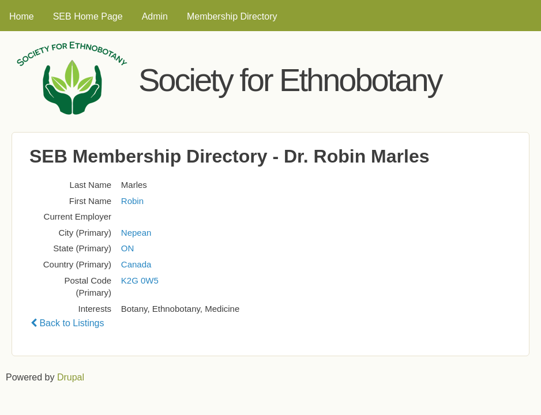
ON (127, 248)
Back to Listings (67, 323)
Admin (155, 16)
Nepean (136, 232)
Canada (136, 264)
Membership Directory (232, 16)
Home (21, 16)
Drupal (70, 377)
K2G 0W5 (140, 280)
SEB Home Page (88, 16)
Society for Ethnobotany (290, 80)
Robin (132, 201)
